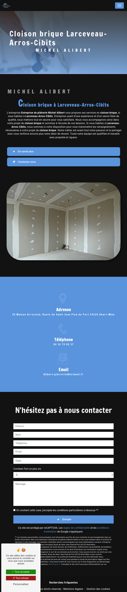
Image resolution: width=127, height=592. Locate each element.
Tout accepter (21, 571)
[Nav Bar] (119, 5)
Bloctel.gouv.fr (54, 560)
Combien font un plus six (27, 464)
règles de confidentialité (76, 523)
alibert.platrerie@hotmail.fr (63, 369)
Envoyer (66, 514)
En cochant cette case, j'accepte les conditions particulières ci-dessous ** (57, 505)
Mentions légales (73, 588)
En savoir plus (22, 151)
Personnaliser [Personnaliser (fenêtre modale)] (21, 584)
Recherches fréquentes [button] (63, 582)
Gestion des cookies (98, 588)
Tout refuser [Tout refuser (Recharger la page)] (21, 578)
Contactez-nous (23, 162)
